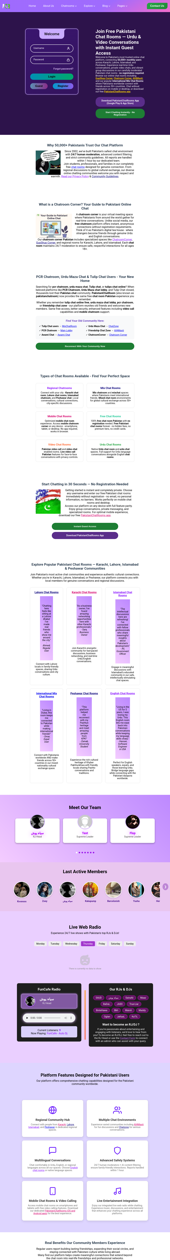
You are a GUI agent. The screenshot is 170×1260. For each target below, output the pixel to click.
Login (51, 76)
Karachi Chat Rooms (84, 592)
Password (39, 59)
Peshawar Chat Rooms (84, 693)
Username (39, 48)
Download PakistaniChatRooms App (85, 535)
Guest (39, 86)
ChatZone (114, 326)
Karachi (62, 1125)
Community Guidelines (105, 176)
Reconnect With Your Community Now (85, 346)
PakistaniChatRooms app (117, 91)
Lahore (70, 1125)
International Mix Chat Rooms (46, 695)
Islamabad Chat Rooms (122, 594)
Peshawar (50, 1127)
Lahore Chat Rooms (47, 592)
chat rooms (78, 167)
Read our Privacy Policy (75, 176)
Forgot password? (63, 68)
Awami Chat (64, 335)
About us (48, 5)
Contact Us (157, 5)
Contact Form (127, 1038)
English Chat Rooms (122, 693)
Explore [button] (88, 5)
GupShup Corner (104, 78)
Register (63, 86)
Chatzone (124, 1127)
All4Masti (138, 78)
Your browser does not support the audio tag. (49, 1018)
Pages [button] (121, 5)
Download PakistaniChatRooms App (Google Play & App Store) (120, 102)
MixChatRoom (69, 326)
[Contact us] (157, 6)
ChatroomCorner (122, 239)
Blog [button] (105, 5)
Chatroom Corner (123, 78)
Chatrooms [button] (67, 5)
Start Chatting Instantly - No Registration (120, 113)
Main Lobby (66, 330)
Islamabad (33, 1127)
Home (32, 5)
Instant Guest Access (85, 526)
